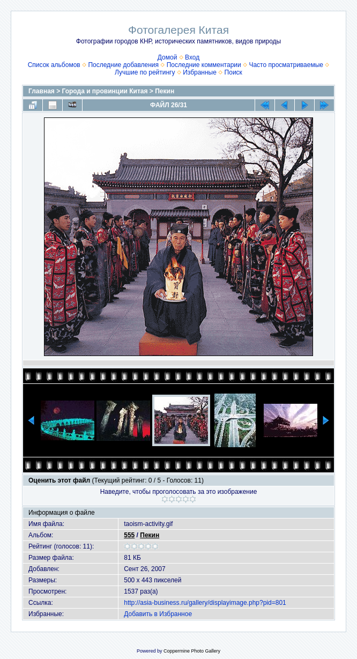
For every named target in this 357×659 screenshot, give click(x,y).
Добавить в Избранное (158, 614)
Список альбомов (54, 65)
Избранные (200, 72)
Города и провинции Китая (105, 91)
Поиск (233, 72)
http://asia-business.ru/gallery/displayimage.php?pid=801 (205, 602)
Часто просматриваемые (286, 65)
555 (129, 535)
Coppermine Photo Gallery (191, 651)
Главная (41, 91)
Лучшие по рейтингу (145, 72)
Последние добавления (123, 65)
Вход (192, 57)
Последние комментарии (204, 65)
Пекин (164, 91)
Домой (167, 57)
